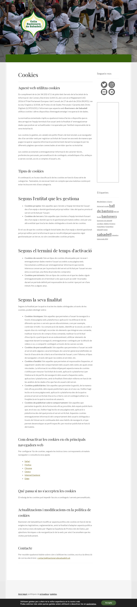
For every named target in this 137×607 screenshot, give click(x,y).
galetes (53, 594)
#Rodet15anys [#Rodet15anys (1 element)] (102, 201)
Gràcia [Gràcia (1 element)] (105, 230)
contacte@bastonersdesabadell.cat (53, 558)
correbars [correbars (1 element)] (100, 224)
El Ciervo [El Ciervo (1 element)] (112, 224)
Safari (27, 461)
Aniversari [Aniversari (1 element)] (100, 206)
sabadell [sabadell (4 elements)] (104, 234)
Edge (27, 478)
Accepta (108, 603)
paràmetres (91, 604)
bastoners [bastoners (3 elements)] (109, 216)
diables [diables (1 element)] (106, 224)
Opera (28, 471)
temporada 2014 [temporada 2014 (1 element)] (102, 239)
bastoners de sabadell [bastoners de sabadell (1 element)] (104, 220)
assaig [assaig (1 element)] (106, 206)
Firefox (28, 464)
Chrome (28, 468)
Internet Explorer (32, 475)
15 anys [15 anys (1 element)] (109, 201)
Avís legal (22, 594)
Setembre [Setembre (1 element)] (115, 235)
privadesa (44, 594)
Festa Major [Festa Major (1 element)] (101, 226)
